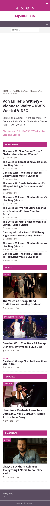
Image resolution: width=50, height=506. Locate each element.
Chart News (11, 433)
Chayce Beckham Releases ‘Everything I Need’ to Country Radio (22, 470)
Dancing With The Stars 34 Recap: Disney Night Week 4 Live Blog (22, 174)
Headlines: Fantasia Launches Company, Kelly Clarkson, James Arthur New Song (24, 413)
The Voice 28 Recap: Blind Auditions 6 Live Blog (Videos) (25, 163)
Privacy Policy (8, 493)
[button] (46, 3)
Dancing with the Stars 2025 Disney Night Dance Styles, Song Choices (23, 234)
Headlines (10, 376)
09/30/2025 (8, 250)
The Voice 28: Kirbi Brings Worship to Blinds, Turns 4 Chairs (24, 223)
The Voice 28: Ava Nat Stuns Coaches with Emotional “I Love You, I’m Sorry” (24, 211)
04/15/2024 (9, 421)
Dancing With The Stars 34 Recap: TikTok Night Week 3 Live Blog (22, 255)
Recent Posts (11, 144)
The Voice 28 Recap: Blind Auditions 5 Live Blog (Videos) (25, 199)
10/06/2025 (8, 204)
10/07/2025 (8, 158)
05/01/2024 (9, 477)
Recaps (8, 267)
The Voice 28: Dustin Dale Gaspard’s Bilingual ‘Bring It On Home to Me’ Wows (24, 186)
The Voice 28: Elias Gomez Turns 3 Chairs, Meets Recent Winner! (22, 153)
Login (5, 496)
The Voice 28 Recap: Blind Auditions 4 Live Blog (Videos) (25, 244)
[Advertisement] (25, 62)
